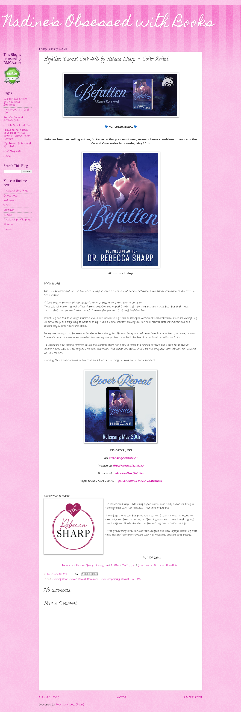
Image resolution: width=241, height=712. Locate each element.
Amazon (159, 565)
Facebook (68, 565)
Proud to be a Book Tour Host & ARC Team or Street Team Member (17, 134)
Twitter (115, 565)
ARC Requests (12, 151)
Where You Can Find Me (16, 111)
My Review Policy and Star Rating (17, 145)
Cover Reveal (77, 579)
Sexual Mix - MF (131, 579)
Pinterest (9, 224)
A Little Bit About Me (17, 125)
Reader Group (85, 565)
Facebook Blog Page (16, 190)
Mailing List (128, 565)
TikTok (7, 205)
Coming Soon (60, 579)
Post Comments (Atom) (70, 704)
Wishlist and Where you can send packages (15, 102)
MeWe (7, 229)
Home (121, 697)
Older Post (193, 697)
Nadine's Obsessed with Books (109, 23)
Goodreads (144, 565)
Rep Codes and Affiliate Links (13, 119)
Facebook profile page (17, 219)
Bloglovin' (9, 210)
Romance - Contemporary (103, 579)
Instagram (102, 565)
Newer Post (49, 697)
